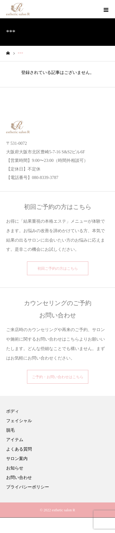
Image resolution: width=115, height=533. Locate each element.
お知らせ (14, 468)
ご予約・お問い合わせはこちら (57, 377)
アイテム (14, 439)
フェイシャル (19, 420)
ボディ (12, 411)
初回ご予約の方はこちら (57, 268)
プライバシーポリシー (27, 487)
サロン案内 (17, 458)
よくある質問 (19, 449)
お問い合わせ (19, 477)
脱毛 (10, 430)
